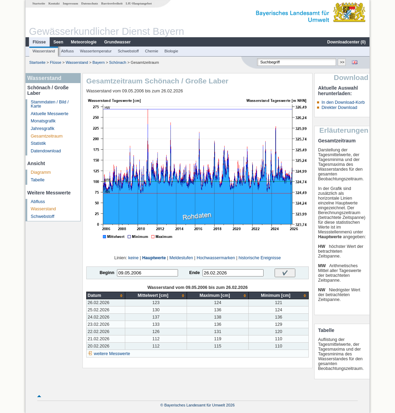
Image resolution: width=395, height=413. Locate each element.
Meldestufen (181, 257)
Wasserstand (43, 51)
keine (133, 257)
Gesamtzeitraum (46, 136)
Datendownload (46, 151)
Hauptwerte (154, 257)
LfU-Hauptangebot (139, 3)
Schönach (117, 62)
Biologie (171, 51)
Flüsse (39, 42)
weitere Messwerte (112, 353)
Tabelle (38, 180)
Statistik (38, 143)
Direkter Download (339, 107)
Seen (58, 42)
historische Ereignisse (259, 257)
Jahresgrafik (43, 128)
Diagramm (41, 172)
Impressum (70, 3)
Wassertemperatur (96, 51)
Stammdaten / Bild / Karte (50, 104)
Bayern (98, 62)
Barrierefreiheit (111, 3)
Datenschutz (89, 3)
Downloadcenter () (346, 42)
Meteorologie (84, 42)
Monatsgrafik (43, 121)
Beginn (107, 272)
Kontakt (54, 3)
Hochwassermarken (216, 257)
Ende (194, 272)
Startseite (38, 3)
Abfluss (67, 51)
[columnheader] (106, 295)
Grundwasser (117, 42)
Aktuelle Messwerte (49, 113)
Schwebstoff (128, 51)
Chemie (151, 51)
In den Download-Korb (343, 102)
